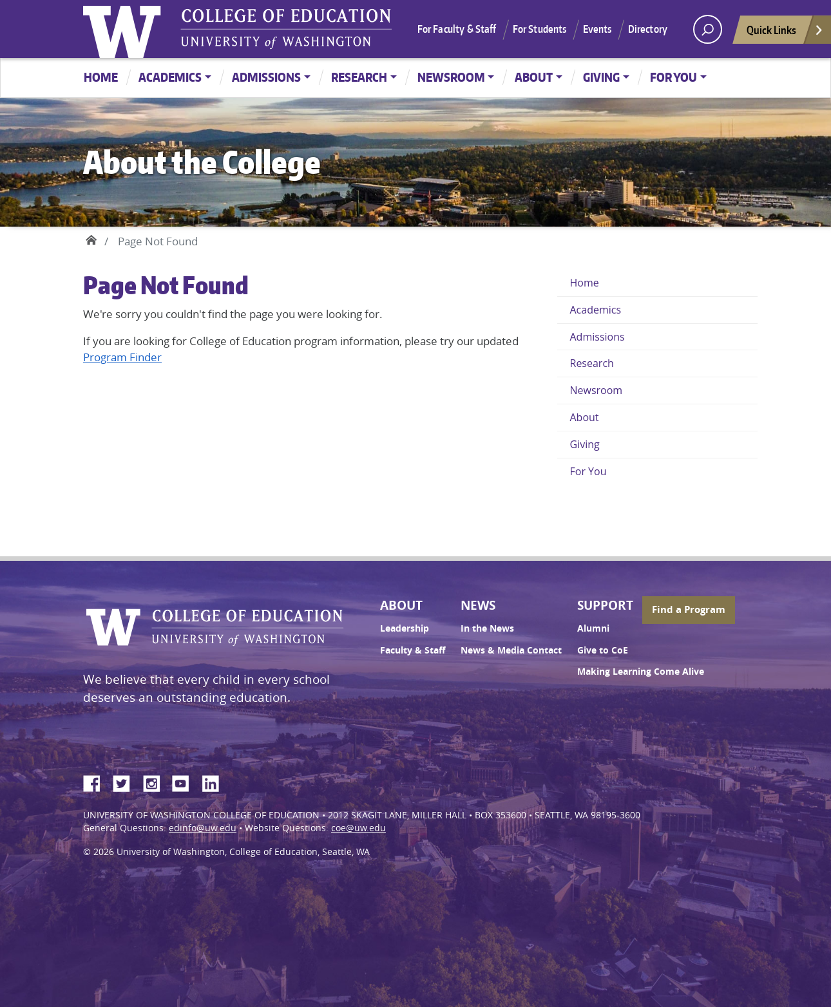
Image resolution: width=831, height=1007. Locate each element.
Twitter (126, 781)
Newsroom (451, 77)
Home (101, 77)
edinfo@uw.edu (202, 828)
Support (605, 605)
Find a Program (688, 609)
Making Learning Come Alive (640, 671)
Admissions (266, 77)
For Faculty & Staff (457, 29)
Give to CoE (602, 650)
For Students (540, 29)
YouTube (185, 781)
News (478, 605)
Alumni (593, 628)
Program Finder (122, 357)
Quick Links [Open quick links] (785, 33)
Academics (170, 77)
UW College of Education (286, 29)
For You (673, 77)
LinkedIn (215, 781)
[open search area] (707, 29)
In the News (487, 628)
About (534, 77)
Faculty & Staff (412, 650)
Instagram (155, 781)
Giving (601, 77)
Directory (647, 29)
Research (359, 77)
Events (597, 29)
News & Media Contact (511, 650)
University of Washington (125, 29)
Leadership (404, 628)
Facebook (96, 781)
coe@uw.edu (358, 828)
